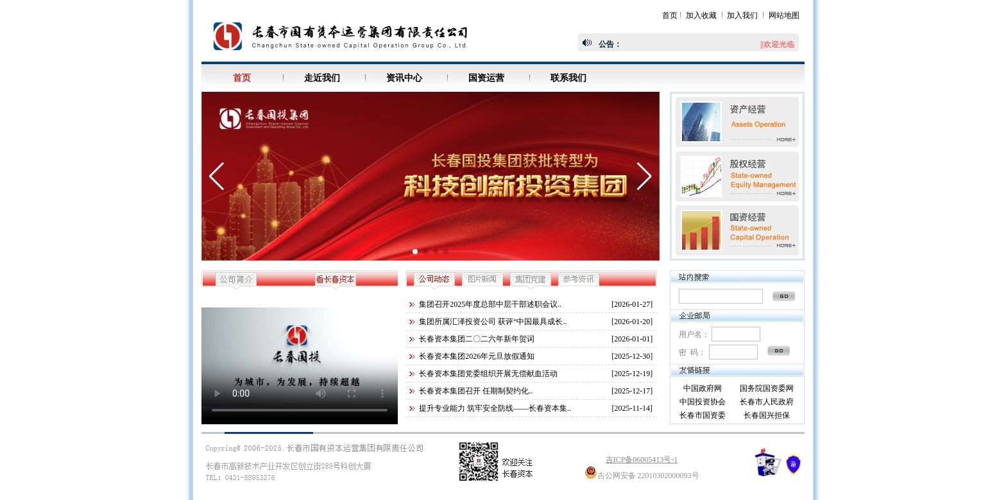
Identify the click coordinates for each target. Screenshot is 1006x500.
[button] (415, 251)
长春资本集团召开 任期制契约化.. (476, 390)
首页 (670, 15)
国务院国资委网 (767, 388)
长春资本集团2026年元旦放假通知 (476, 356)
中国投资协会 (702, 401)
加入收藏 (701, 15)
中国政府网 (702, 388)
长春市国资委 (702, 415)
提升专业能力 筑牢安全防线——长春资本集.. (495, 408)
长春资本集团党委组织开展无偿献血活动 (488, 373)
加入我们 (742, 15)
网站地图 (784, 15)
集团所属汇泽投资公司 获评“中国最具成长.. (493, 321)
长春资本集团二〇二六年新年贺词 (476, 338)
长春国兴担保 (767, 415)
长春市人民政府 (767, 401)
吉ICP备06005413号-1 (642, 459)
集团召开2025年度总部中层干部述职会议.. (490, 304)
